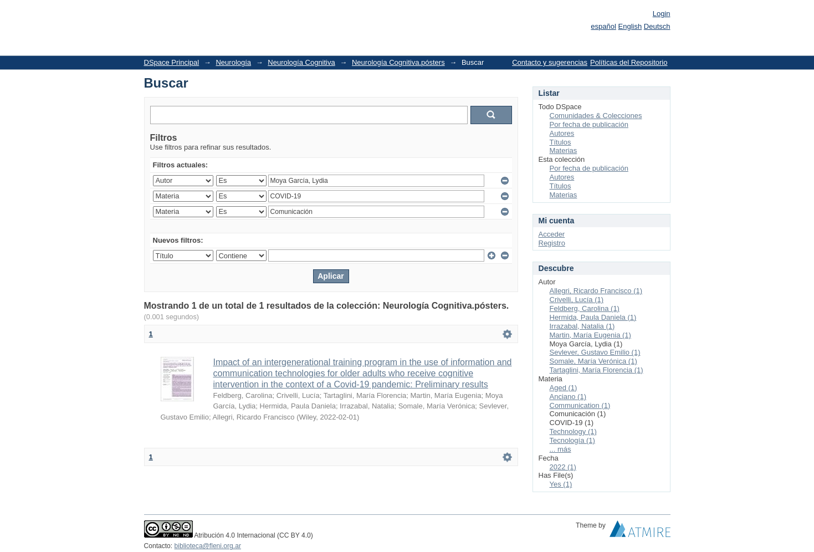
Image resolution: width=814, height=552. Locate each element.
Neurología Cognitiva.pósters (398, 62)
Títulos (560, 142)
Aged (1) (563, 388)
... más (560, 449)
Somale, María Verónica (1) (593, 361)
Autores (562, 133)
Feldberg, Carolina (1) (585, 308)
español (603, 26)
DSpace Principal (171, 62)
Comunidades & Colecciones (596, 115)
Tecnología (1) (572, 440)
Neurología (233, 62)
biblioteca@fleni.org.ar (208, 546)
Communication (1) (580, 405)
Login (661, 13)
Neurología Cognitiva (301, 62)
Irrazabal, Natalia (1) (582, 326)
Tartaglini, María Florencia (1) (596, 370)
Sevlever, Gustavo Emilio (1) (595, 352)
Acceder (552, 234)
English (630, 26)
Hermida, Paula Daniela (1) (593, 317)
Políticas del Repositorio (628, 62)
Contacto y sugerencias (549, 62)
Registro (552, 243)
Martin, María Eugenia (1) (590, 335)
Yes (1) (561, 484)
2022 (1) (563, 467)
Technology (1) (573, 431)
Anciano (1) (568, 396)
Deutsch (657, 26)
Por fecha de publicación (589, 124)
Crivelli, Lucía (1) (577, 299)
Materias (563, 150)
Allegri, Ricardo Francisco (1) (596, 291)
